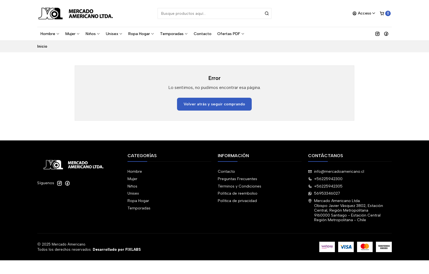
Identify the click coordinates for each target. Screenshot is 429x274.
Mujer (72, 33)
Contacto (202, 33)
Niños (93, 33)
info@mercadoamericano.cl (336, 171)
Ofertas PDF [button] (231, 33)
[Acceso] (364, 13)
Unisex (114, 33)
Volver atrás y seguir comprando (214, 104)
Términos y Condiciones (239, 186)
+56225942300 (325, 179)
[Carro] (385, 13)
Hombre (50, 33)
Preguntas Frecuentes (237, 179)
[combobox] (214, 13)
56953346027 (324, 193)
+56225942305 (325, 186)
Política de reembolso (237, 193)
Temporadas (174, 33)
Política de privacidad (237, 200)
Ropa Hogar (141, 33)
